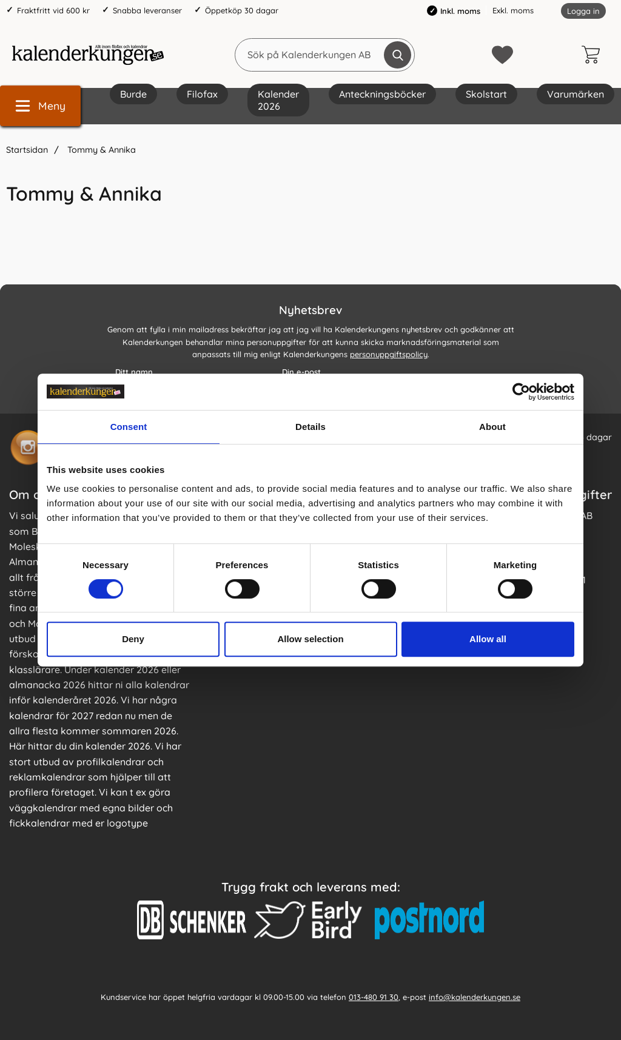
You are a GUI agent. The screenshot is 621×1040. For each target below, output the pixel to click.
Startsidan (27, 149)
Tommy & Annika (100, 149)
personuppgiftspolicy (389, 354)
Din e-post (301, 372)
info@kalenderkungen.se (474, 997)
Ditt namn (134, 372)
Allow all (487, 639)
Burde (133, 94)
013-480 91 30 (373, 997)
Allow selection (310, 639)
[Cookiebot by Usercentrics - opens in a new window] (521, 392)
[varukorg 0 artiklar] (594, 54)
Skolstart (486, 94)
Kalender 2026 (278, 100)
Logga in (583, 11)
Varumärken (575, 94)
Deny (133, 639)
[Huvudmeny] (40, 106)
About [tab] (492, 426)
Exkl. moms (513, 10)
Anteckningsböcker (382, 94)
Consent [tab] (128, 426)
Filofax (202, 94)
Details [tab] (310, 426)
